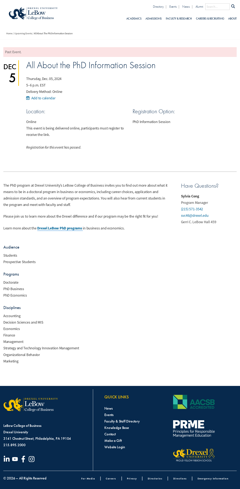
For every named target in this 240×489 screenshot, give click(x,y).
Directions (180, 478)
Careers (111, 478)
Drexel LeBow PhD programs (60, 228)
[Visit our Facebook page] (24, 459)
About (232, 18)
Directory (158, 7)
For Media (88, 478)
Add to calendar (40, 98)
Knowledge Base (116, 427)
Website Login (114, 447)
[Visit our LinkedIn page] (7, 459)
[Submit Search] (233, 6)
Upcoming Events (23, 33)
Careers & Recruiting (210, 18)
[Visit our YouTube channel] (16, 459)
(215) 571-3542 (192, 209)
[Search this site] (217, 6)
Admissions (153, 18)
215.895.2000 (14, 445)
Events (172, 7)
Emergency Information (213, 478)
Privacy (132, 478)
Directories (155, 478)
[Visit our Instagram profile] (32, 459)
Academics (134, 18)
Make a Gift (113, 440)
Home (9, 33)
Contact (110, 434)
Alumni (199, 7)
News (186, 7)
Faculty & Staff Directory (122, 421)
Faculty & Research (179, 18)
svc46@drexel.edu (195, 215)
